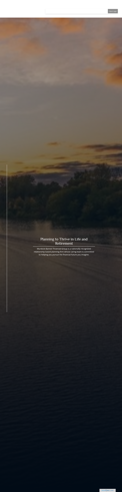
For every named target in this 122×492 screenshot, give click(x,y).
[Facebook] (5, 316)
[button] (49, 6)
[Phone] (3, 323)
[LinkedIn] (4, 320)
